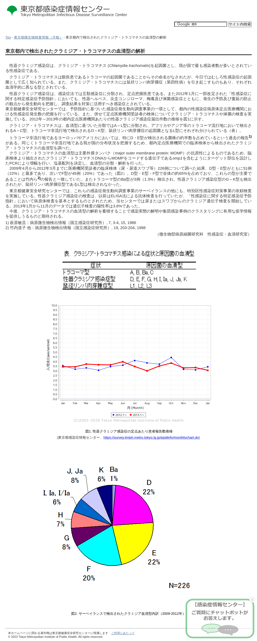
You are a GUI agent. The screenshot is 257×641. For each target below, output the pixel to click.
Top (8, 37)
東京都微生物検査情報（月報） (38, 37)
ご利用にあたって (123, 633)
